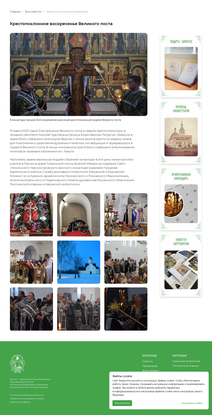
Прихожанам (150, 365)
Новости (147, 361)
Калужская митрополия (186, 361)
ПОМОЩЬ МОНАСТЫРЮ (181, 109)
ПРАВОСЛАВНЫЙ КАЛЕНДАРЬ (181, 177)
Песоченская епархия (185, 365)
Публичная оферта (20, 402)
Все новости (33, 11)
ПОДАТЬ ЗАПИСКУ (181, 42)
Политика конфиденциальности (27, 395)
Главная (15, 11)
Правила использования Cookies (27, 398)
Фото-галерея (150, 370)
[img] (181, 68)
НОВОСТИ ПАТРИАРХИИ (181, 242)
